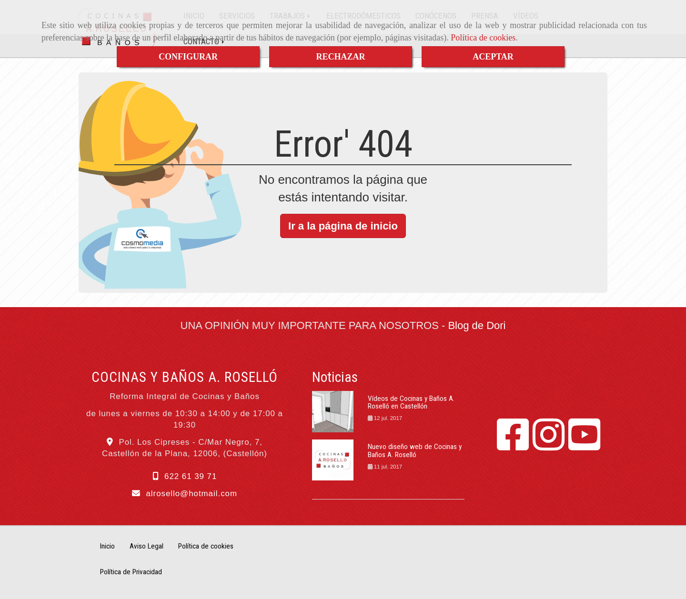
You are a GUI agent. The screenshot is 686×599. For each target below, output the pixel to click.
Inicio (107, 546)
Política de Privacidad (131, 572)
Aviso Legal (146, 546)
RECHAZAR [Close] (340, 56)
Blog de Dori (476, 325)
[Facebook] (513, 445)
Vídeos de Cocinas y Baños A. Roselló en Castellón (411, 402)
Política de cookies (483, 37)
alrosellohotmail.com (191, 493)
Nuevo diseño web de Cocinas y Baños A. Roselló (415, 450)
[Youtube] (584, 445)
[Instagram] (549, 445)
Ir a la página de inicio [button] (343, 226)
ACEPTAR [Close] (493, 56)
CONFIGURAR (188, 56)
